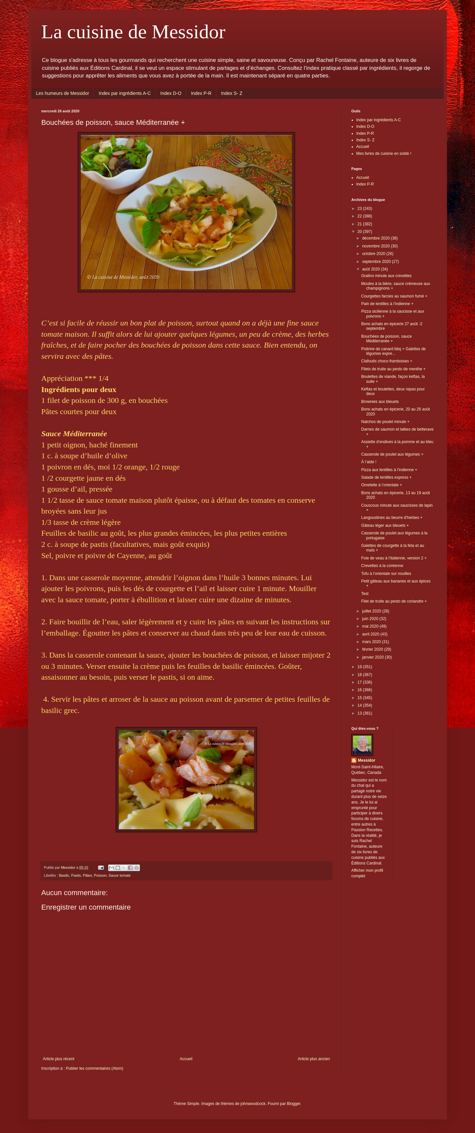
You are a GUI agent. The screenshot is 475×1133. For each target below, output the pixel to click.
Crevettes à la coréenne (382, 565)
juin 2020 (370, 618)
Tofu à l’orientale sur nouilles (386, 573)
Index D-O (170, 93)
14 (360, 705)
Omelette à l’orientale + (381, 485)
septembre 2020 (377, 261)
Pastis (76, 875)
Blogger (294, 1103)
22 (360, 216)
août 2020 (371, 269)
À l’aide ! (368, 462)
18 (360, 674)
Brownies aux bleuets (380, 401)
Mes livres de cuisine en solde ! (383, 153)
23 (360, 208)
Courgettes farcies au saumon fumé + (394, 296)
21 (360, 224)
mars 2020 (372, 641)
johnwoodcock (253, 1103)
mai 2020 (371, 626)
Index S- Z (231, 93)
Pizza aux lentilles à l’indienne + (389, 469)
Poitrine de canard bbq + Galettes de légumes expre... (393, 351)
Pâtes (87, 875)
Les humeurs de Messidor (62, 93)
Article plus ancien (314, 1059)
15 (360, 697)
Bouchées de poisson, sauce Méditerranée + (386, 338)
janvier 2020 (373, 657)
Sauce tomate (120, 875)
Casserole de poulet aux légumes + (392, 454)
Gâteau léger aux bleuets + (385, 525)
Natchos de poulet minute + (385, 421)
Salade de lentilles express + (386, 477)
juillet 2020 (372, 611)
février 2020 (373, 649)
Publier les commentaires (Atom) (94, 1068)
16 (360, 690)
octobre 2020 (374, 253)
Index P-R (201, 93)
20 (360, 231)
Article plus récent (58, 1059)
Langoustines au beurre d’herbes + (392, 517)
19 (360, 667)
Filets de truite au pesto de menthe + (393, 369)
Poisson (100, 875)
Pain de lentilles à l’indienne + (387, 303)
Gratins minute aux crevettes (386, 275)
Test (364, 593)
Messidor (366, 760)
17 (360, 682)
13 (360, 713)
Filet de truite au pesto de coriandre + (394, 601)
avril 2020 (371, 634)
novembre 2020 (376, 246)
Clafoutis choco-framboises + (386, 361)
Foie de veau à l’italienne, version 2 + (394, 558)
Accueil (186, 1059)
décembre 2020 (376, 238)
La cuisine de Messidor (133, 31)
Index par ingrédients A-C (125, 93)
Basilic (64, 875)
